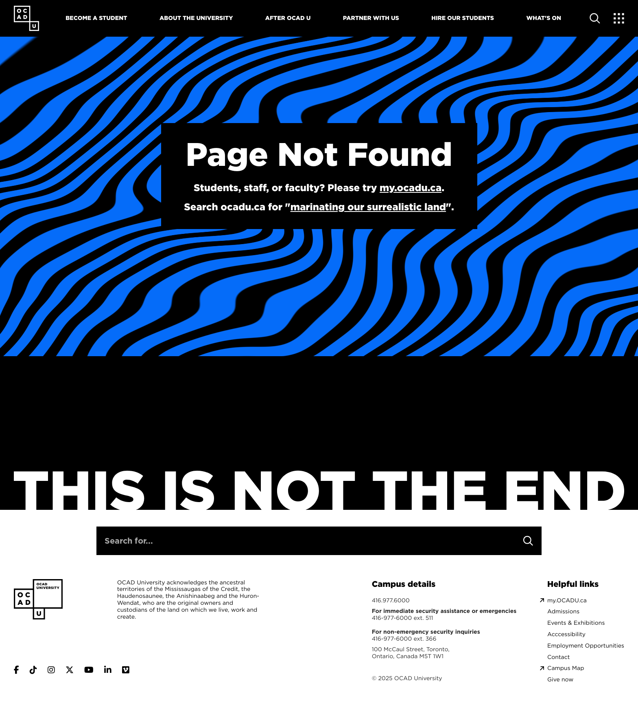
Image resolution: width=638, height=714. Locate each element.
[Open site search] (595, 18)
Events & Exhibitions (576, 622)
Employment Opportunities (585, 645)
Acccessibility (566, 634)
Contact (558, 657)
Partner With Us (371, 18)
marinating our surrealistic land (368, 207)
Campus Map (565, 668)
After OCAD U (288, 18)
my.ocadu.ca (410, 187)
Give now (560, 679)
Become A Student (96, 18)
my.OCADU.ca (567, 600)
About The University (196, 18)
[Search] (528, 541)
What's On (543, 18)
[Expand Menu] (619, 18)
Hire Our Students (462, 18)
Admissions (563, 611)
